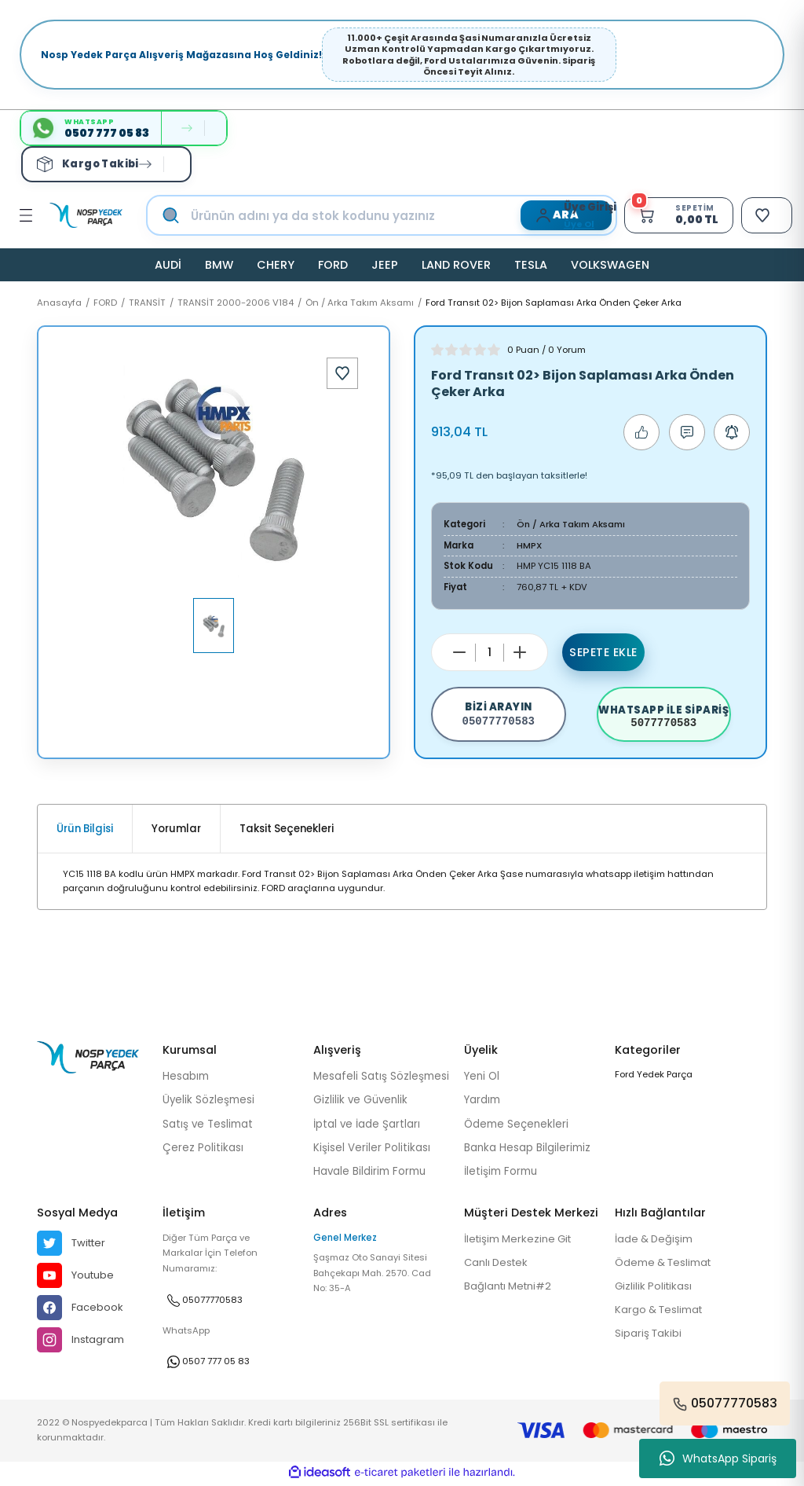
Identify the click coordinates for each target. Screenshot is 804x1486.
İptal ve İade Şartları (366, 1125)
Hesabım (186, 1078)
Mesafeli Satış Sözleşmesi (381, 1078)
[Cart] (675, 215)
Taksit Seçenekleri (286, 831)
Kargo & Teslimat (660, 1312)
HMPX (530, 545)
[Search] (398, 215)
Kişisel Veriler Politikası (371, 1150)
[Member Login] (542, 215)
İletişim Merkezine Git (520, 1241)
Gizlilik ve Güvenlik (360, 1102)
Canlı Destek (497, 1264)
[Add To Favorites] (342, 373)
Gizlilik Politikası (655, 1288)
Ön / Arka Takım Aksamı (572, 524)
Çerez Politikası (203, 1150)
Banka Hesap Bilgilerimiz (527, 1150)
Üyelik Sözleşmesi (208, 1102)
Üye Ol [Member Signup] (574, 224)
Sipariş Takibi (649, 1336)
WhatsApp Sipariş (718, 1458)
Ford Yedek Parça (654, 1076)
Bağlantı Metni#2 (509, 1288)
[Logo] (85, 215)
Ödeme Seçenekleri (516, 1125)
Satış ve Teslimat (208, 1125)
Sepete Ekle (604, 652)
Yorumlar (176, 831)
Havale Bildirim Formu (369, 1173)
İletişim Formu (500, 1173)
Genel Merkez (345, 1240)
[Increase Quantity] (519, 652)
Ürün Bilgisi (85, 831)
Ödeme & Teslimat (664, 1264)
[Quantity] (489, 653)
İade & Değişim (655, 1241)
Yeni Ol (481, 1078)
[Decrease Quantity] (459, 652)
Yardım (482, 1102)
